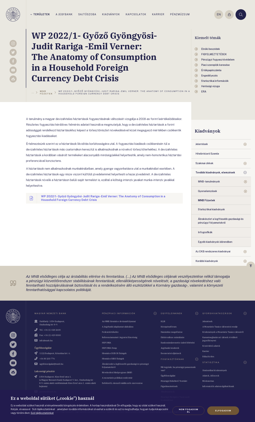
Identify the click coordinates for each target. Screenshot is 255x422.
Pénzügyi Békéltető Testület (174, 381)
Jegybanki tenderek (170, 348)
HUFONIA (106, 342)
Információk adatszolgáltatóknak (218, 386)
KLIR (163, 321)
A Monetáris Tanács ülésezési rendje (220, 326)
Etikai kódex (208, 356)
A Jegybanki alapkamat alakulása (117, 326)
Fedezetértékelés (110, 332)
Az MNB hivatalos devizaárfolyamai (119, 321)
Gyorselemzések (207, 191)
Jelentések (202, 144)
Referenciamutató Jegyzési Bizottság (119, 337)
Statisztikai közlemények (214, 370)
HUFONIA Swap (109, 348)
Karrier (205, 351)
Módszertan (208, 381)
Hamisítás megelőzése (172, 332)
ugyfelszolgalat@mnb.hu (51, 364)
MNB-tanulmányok (209, 181)
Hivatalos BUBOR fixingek (114, 353)
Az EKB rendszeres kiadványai (213, 251)
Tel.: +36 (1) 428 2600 (50, 329)
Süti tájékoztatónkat (42, 413)
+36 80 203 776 (47, 358)
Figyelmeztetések (169, 386)
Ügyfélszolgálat (168, 375)
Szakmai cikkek (204, 163)
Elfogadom (223, 410)
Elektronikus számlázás (172, 337)
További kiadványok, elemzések (215, 172)
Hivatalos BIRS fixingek (113, 358)
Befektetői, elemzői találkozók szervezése (122, 383)
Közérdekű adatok (211, 345)
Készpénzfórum (169, 326)
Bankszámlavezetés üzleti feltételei (178, 342)
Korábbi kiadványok (207, 261)
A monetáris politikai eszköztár (117, 377)
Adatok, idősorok (210, 375)
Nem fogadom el (188, 410)
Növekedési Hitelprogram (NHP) (117, 372)
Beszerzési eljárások (171, 353)
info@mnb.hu (46, 340)
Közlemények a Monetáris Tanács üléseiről (222, 332)
